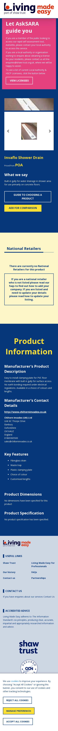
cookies (15, 681)
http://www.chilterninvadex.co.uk (25, 412)
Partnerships (38, 578)
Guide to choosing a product (28, 196)
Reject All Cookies (17, 700)
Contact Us (49, 596)
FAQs (34, 572)
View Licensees (19, 80)
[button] (8, 131)
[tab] (23, 246)
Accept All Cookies (17, 721)
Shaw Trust (9, 562)
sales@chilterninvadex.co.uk (18, 441)
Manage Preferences (18, 710)
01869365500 (11, 438)
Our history (9, 572)
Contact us (9, 578)
